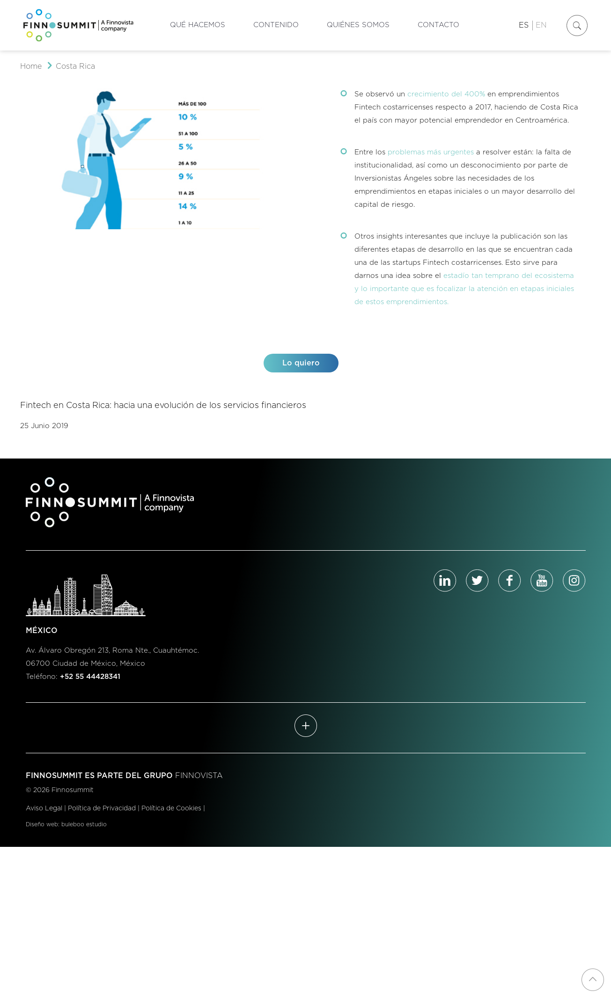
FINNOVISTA (199, 775)
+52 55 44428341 (90, 676)
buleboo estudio (84, 824)
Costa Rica (75, 66)
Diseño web (42, 824)
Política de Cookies (171, 808)
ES (524, 25)
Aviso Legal (44, 808)
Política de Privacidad (102, 808)
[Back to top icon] (593, 980)
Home (31, 66)
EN (541, 25)
